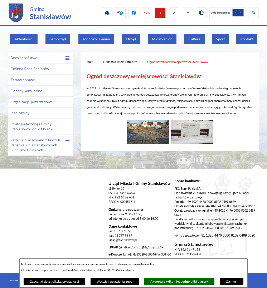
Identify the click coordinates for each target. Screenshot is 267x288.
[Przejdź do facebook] (129, 12)
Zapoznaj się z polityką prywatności (54, 281)
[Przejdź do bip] (144, 12)
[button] (148, 143)
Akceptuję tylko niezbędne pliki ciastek (179, 281)
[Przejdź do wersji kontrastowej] (199, 12)
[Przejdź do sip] (101, 12)
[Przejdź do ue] (226, 12)
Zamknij (231, 281)
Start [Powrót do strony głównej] (90, 62)
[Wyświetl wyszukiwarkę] (253, 12)
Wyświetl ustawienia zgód (114, 281)
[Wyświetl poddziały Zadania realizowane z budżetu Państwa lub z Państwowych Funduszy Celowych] (67, 140)
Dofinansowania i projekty (120, 62)
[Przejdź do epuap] (115, 12)
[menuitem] (24, 39)
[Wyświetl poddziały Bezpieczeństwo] (67, 58)
